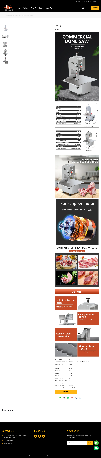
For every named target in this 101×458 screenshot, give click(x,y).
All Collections (10, 15)
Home (18, 8)
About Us (33, 8)
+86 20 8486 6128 (8, 443)
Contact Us (49, 8)
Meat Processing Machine (22, 15)
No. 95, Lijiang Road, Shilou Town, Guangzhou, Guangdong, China (15, 436)
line (60, 398)
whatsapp (68, 398)
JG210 (31, 15)
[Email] (77, 443)
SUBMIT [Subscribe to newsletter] (89, 443)
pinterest (72, 398)
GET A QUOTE (95, 8)
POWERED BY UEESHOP (69, 455)
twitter (64, 398)
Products (25, 8)
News (40, 8)
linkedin (80, 398)
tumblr (76, 398)
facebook (56, 398)
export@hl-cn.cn (8, 440)
